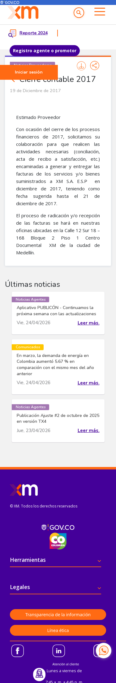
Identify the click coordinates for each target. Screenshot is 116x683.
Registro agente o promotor (44, 50)
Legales (20, 587)
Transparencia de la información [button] (58, 614)
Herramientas (28, 559)
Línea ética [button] (58, 630)
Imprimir (81, 65)
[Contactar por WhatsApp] (103, 650)
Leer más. (89, 323)
